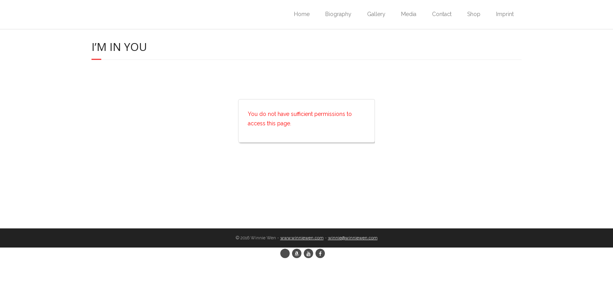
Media (408, 14)
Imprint (505, 14)
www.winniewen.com (302, 237)
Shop (473, 14)
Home (302, 14)
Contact (442, 14)
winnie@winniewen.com (353, 237)
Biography (338, 14)
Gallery (376, 14)
